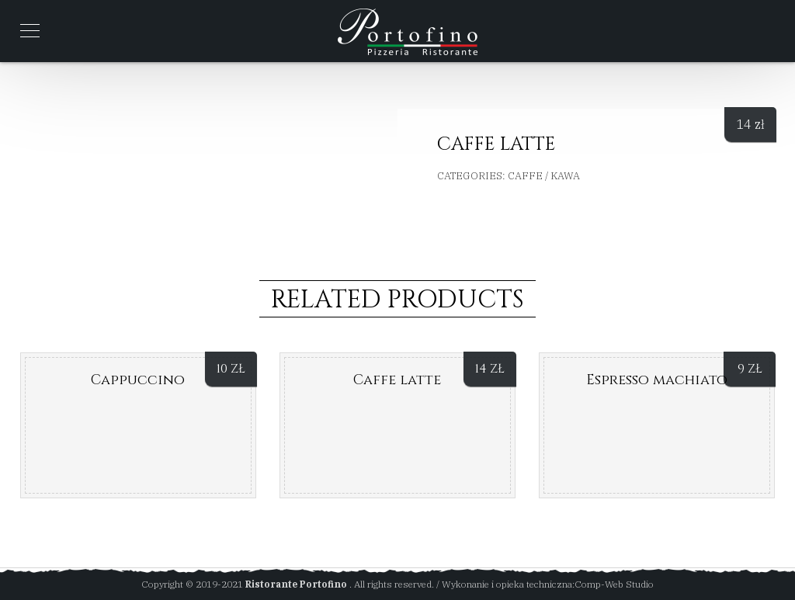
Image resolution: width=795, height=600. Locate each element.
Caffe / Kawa (544, 175)
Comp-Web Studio (614, 584)
